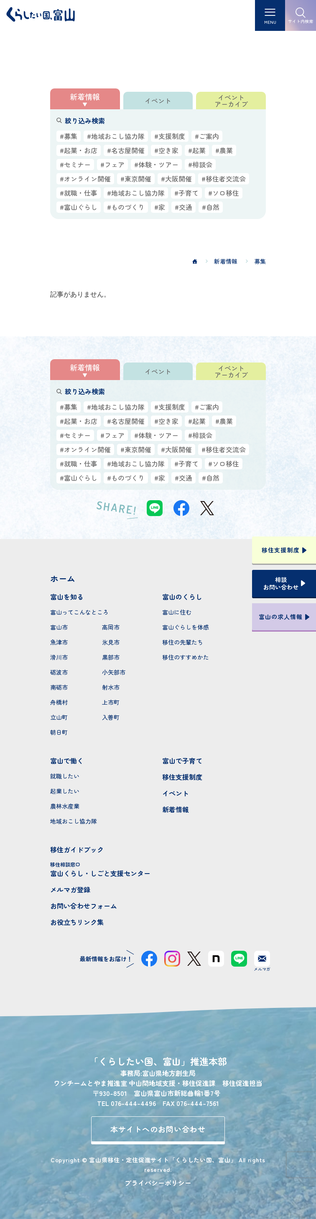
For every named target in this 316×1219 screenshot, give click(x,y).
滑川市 (59, 657)
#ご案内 (207, 136)
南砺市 (59, 687)
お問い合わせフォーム (83, 906)
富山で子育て (182, 761)
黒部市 (111, 657)
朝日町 (59, 732)
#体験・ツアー (156, 164)
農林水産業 (64, 806)
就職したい (64, 776)
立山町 (59, 717)
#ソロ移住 (223, 193)
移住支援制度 (182, 777)
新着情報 (175, 809)
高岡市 (111, 627)
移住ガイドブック (77, 849)
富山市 (59, 627)
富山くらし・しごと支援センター (102, 869)
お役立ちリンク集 (77, 922)
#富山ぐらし (78, 207)
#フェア (112, 164)
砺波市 (59, 672)
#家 (159, 207)
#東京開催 (135, 179)
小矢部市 (113, 672)
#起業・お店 (78, 150)
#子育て (186, 193)
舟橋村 (59, 702)
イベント (175, 793)
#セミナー (75, 164)
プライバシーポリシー (158, 1183)
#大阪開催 (176, 179)
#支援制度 (169, 136)
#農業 (224, 150)
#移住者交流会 (223, 179)
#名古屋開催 (126, 150)
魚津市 (59, 642)
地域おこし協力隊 (73, 821)
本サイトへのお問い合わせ (158, 1128)
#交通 (183, 207)
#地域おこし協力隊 (116, 136)
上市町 (111, 702)
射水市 (111, 687)
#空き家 (166, 150)
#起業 (197, 150)
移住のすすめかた (185, 657)
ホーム (62, 578)
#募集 (68, 136)
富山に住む (176, 612)
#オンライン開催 (85, 179)
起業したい (64, 791)
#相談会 (200, 164)
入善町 (111, 717)
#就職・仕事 (78, 193)
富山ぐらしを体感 (185, 627)
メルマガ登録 (70, 889)
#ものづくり (126, 207)
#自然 (210, 207)
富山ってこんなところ (79, 612)
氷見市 (111, 642)
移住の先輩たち (182, 642)
